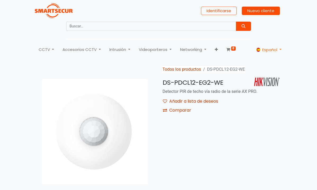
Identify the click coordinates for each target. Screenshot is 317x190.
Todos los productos (182, 69)
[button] (216, 49)
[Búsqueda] (243, 26)
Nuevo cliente (260, 10)
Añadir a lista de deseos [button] (190, 101)
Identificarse (219, 10)
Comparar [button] (177, 110)
